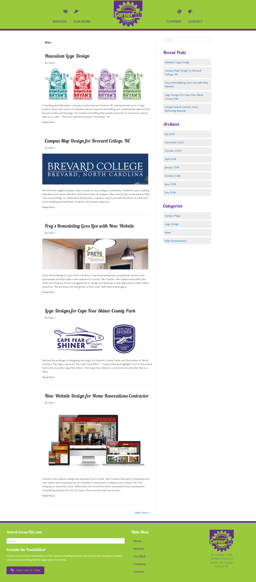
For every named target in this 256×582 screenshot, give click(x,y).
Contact (139, 572)
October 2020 (173, 150)
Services (139, 548)
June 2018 (170, 184)
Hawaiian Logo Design (67, 56)
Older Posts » (142, 512)
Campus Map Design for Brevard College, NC (87, 141)
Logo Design (172, 224)
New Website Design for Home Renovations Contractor (97, 396)
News (168, 232)
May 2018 (170, 192)
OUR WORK (81, 22)
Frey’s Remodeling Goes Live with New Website (89, 226)
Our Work (139, 556)
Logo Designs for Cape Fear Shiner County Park (90, 311)
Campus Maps (172, 215)
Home (137, 541)
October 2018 (172, 175)
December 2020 (174, 142)
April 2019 (170, 159)
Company (140, 564)
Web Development (175, 240)
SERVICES (59, 22)
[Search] (187, 40)
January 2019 (172, 167)
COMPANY (174, 22)
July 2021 (170, 134)
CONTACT (195, 22)
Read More (48, 122)
